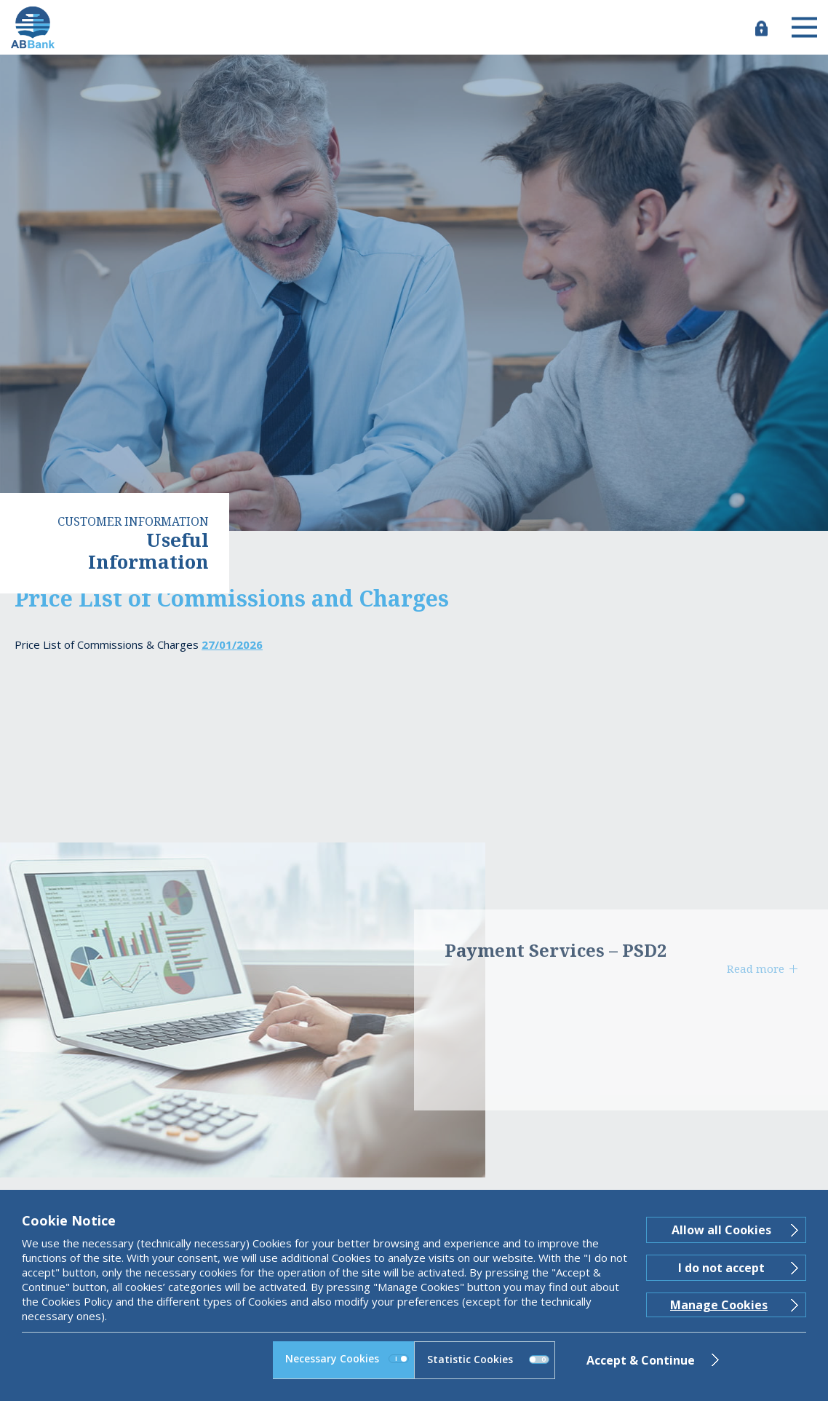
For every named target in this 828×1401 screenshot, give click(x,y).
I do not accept (721, 1268)
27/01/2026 (232, 644)
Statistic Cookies (488, 1359)
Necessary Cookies (347, 1358)
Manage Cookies (719, 1305)
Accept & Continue (640, 1360)
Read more (755, 968)
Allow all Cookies (721, 1230)
